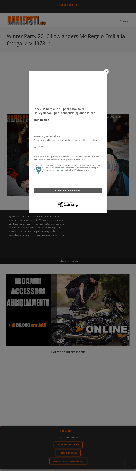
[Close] (106, 71)
